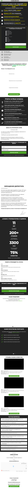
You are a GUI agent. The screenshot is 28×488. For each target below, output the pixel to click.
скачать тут (20, 300)
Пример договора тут (13, 111)
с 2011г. (15, 480)
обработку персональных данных (19, 293)
